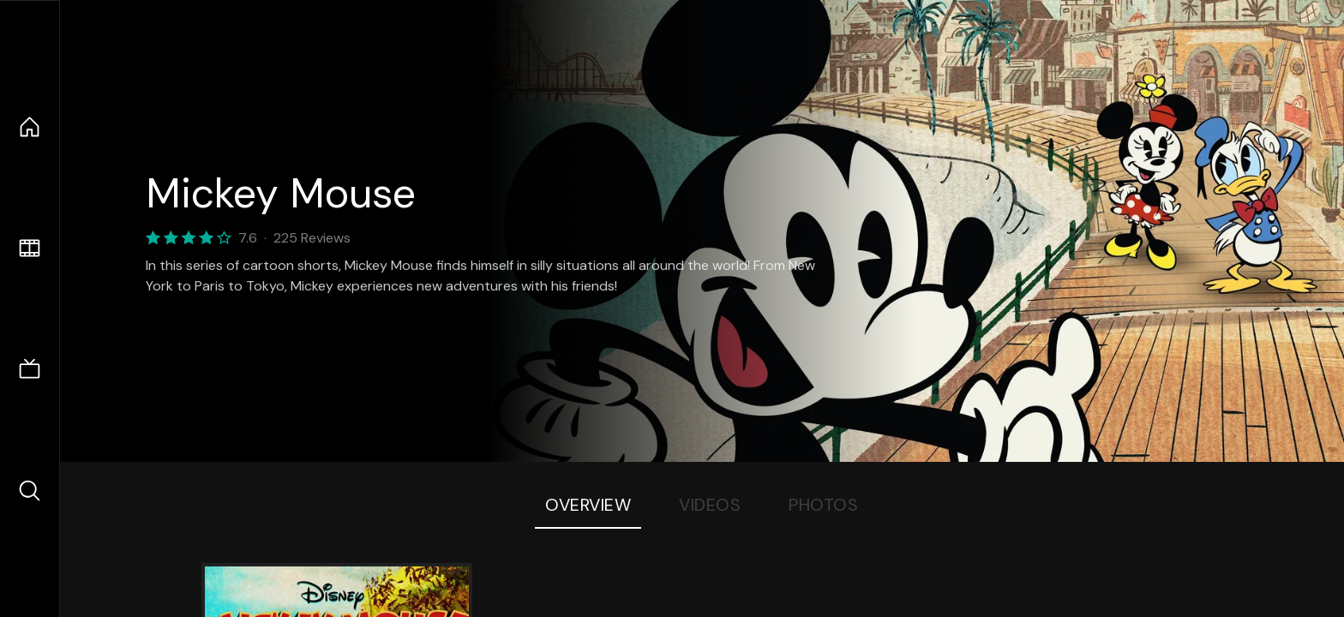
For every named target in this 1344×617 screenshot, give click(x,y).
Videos (710, 505)
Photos (823, 505)
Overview (588, 505)
